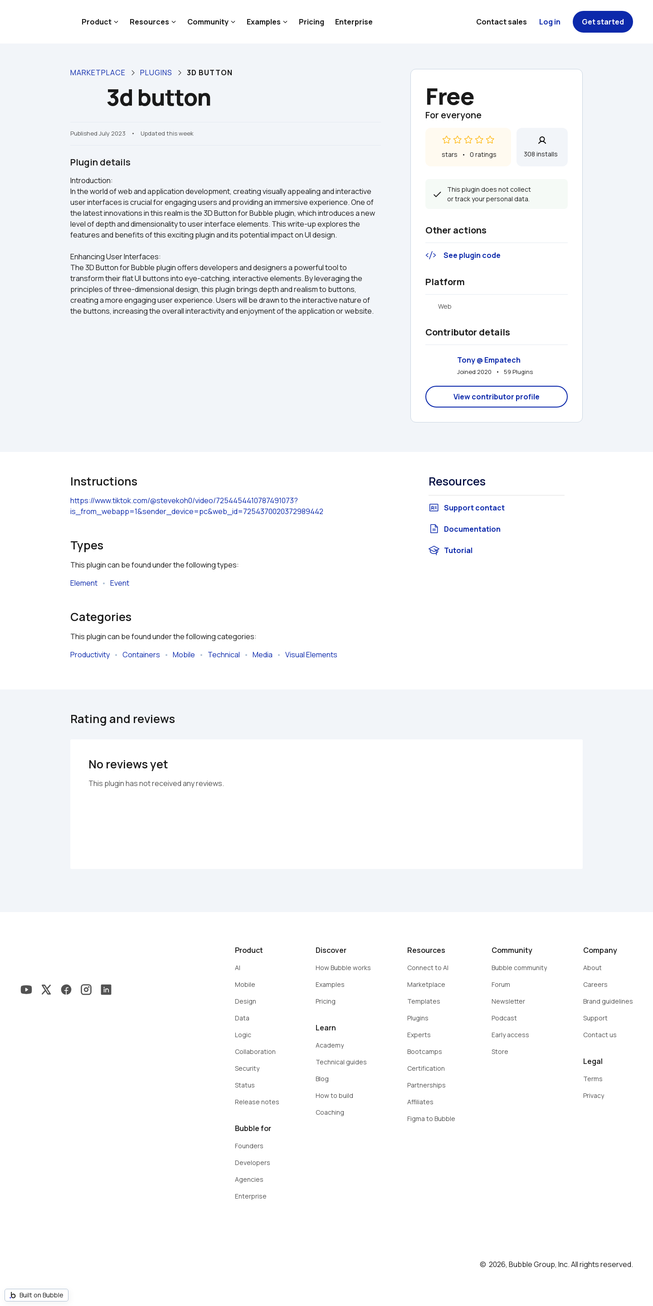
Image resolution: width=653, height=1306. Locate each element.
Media (263, 655)
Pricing (311, 22)
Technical (224, 655)
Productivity (90, 655)
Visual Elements (311, 655)
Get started (603, 22)
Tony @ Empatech (489, 360)
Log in (549, 22)
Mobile (184, 655)
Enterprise (354, 22)
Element (83, 583)
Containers (141, 655)
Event (119, 583)
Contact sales (501, 22)
